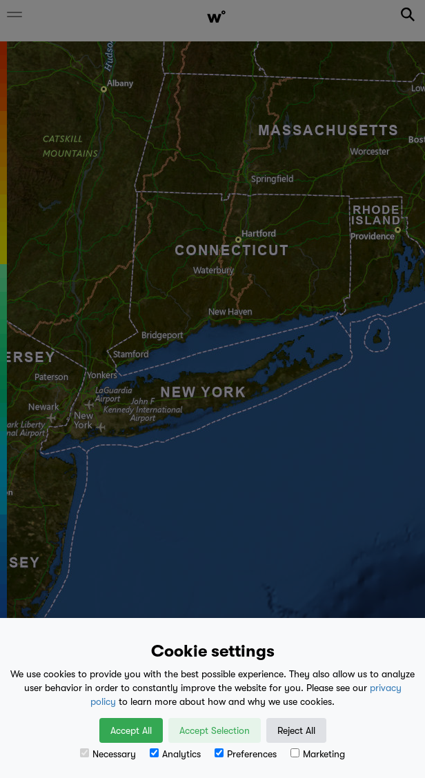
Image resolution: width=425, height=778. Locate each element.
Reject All (296, 730)
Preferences (246, 753)
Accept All (131, 730)
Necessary (108, 753)
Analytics (175, 753)
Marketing (317, 753)
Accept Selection (214, 730)
